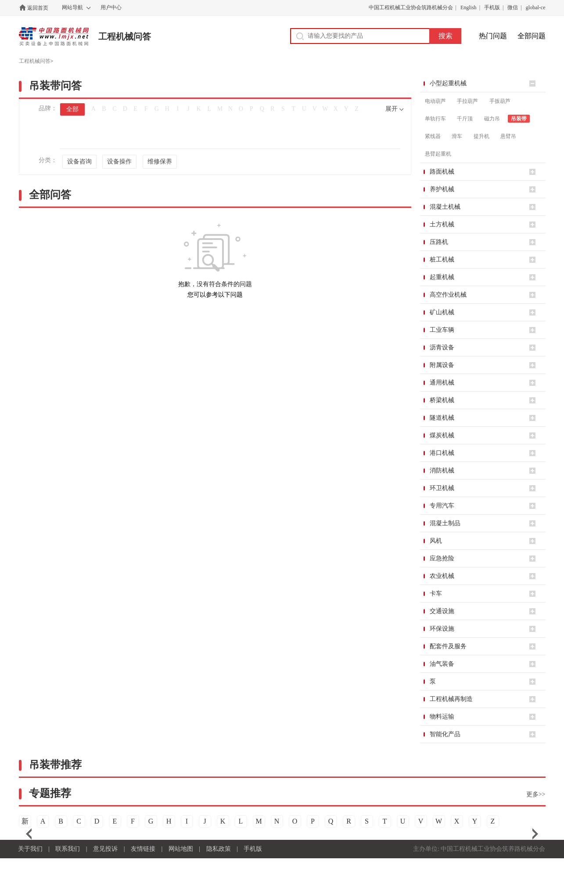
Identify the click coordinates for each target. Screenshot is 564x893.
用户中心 (111, 7)
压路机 (439, 242)
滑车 (457, 136)
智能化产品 (445, 734)
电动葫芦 (435, 101)
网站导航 (72, 7)
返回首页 (37, 8)
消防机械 (442, 470)
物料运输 (442, 716)
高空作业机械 (448, 294)
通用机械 (442, 382)
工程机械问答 (124, 36)
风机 (436, 540)
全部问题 (531, 36)
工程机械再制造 (451, 699)
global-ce (536, 7)
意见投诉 (105, 849)
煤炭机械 (442, 435)
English (468, 7)
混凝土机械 (445, 206)
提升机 (481, 136)
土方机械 (442, 224)
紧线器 (433, 136)
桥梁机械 (442, 400)
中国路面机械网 (54, 36)
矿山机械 (442, 312)
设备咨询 (79, 161)
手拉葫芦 (467, 101)
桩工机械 (442, 259)
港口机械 (442, 453)
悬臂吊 (508, 136)
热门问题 (493, 36)
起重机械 (442, 277)
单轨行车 (435, 119)
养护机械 (442, 189)
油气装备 (442, 664)
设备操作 (119, 161)
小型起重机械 (448, 83)
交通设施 (442, 611)
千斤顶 (465, 119)
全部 (72, 109)
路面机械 (442, 171)
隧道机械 (442, 417)
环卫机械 (442, 488)
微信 (512, 7)
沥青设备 (442, 347)
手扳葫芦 (499, 101)
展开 (391, 108)
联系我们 (67, 849)
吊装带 (519, 119)
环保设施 (442, 628)
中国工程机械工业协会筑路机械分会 (411, 7)
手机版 (492, 7)
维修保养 (159, 161)
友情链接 (143, 849)
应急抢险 (442, 558)
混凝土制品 (445, 523)
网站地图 (181, 849)
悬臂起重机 (438, 154)
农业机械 (442, 576)
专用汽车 (442, 505)
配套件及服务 (448, 646)
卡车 (436, 593)
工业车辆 (442, 330)
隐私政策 (218, 849)
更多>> (536, 794)
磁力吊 (492, 119)
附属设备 (442, 365)
